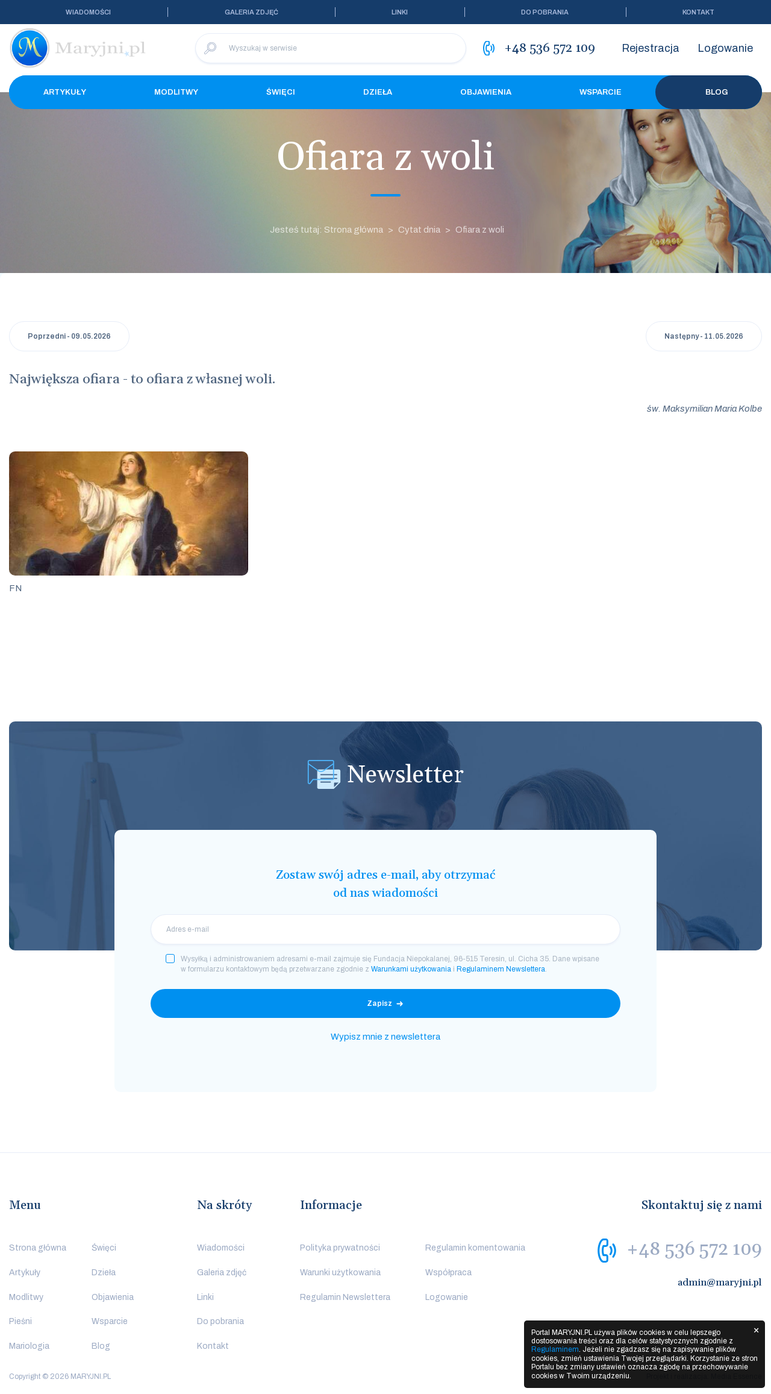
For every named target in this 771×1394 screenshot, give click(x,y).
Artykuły (64, 92)
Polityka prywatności (340, 1247)
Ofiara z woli (479, 229)
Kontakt (698, 12)
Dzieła (377, 92)
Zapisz (379, 1003)
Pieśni (20, 1321)
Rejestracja (650, 48)
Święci (280, 92)
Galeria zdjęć (251, 12)
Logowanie (725, 48)
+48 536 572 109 (694, 1249)
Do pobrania (545, 12)
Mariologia (29, 1346)
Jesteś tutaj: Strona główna (326, 229)
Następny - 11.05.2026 (703, 336)
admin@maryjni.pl (720, 1282)
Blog (709, 92)
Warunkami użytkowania (411, 969)
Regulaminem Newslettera (501, 969)
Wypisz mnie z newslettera (385, 1036)
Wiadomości (88, 12)
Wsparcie (600, 92)
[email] (385, 929)
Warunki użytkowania (340, 1272)
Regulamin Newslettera (345, 1297)
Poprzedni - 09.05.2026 (69, 336)
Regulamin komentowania (475, 1247)
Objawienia (485, 92)
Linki (400, 12)
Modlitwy (176, 92)
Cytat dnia (419, 229)
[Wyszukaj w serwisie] (330, 48)
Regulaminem (555, 1349)
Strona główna (37, 1247)
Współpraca (448, 1272)
